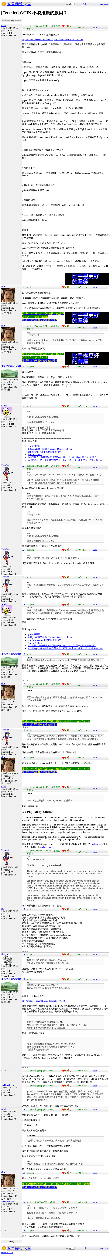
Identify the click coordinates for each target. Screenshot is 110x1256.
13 (23, 684)
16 (23, 787)
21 (23, 1070)
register (106, 4)
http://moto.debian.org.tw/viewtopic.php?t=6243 (43, 1001)
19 (23, 954)
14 (23, 730)
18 (23, 909)
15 (23, 757)
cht (9, 4)
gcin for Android (35, 454)
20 (23, 979)
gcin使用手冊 (34, 446)
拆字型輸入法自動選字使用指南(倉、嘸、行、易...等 (53, 457)
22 (23, 1085)
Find (84, 4)
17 (23, 850)
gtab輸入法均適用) (87, 457)
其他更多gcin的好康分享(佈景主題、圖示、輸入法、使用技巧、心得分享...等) (65, 460)
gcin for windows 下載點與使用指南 (44, 452)
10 (23, 604)
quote (95, 28)
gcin (28, 4)
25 (23, 1202)
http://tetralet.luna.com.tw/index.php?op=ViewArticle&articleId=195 (52, 39)
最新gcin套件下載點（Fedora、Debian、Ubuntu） (51, 449)
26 (23, 1230)
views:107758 (7, 1252)
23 (23, 1109)
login (101, 4)
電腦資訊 (17, 4)
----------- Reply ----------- (11, 20)
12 (23, 654)
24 (23, 1172)
